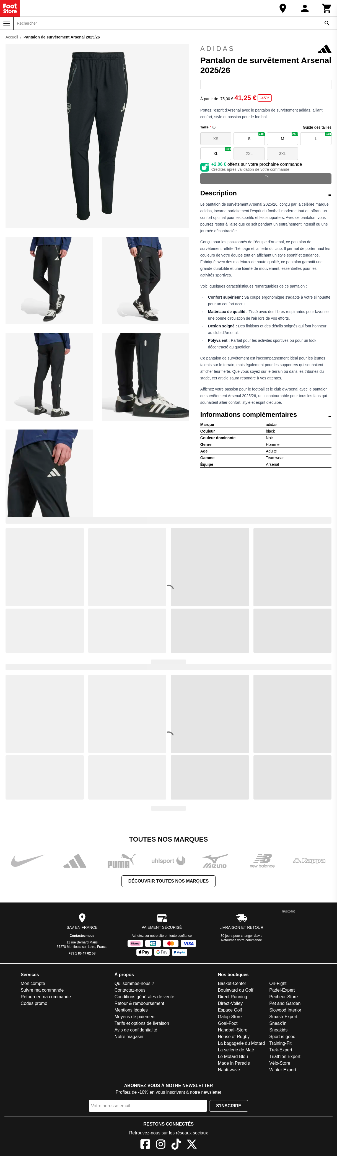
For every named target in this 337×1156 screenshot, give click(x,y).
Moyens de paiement (135, 1016)
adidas (265, 49)
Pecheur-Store (283, 996)
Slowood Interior (285, 1010)
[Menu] (6, 23)
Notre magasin (129, 1036)
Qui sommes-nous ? (134, 983)
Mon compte (33, 983)
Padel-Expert (282, 990)
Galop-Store (230, 1016)
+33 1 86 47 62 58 (82, 953)
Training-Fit (280, 1043)
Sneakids (278, 1030)
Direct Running (232, 996)
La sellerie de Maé (236, 1050)
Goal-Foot (227, 1023)
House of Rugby (234, 1036)
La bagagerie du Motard (241, 1043)
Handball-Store (232, 1030)
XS (216, 138)
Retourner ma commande (46, 996)
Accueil (12, 37)
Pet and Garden (284, 1003)
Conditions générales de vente (144, 996)
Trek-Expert (280, 1050)
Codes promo (34, 1003)
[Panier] (327, 8)
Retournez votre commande (241, 940)
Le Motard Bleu (233, 1056)
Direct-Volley (230, 1003)
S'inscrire (228, 1105)
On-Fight (277, 983)
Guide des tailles (317, 127)
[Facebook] (145, 1145)
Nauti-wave (229, 1069)
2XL (249, 153)
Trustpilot (288, 911)
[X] (191, 1145)
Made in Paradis (234, 1063)
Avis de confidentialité (136, 1030)
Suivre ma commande (42, 990)
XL (223, 151)
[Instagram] (160, 1145)
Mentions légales (131, 1010)
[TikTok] (176, 1145)
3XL (282, 153)
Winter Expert (282, 1069)
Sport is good (282, 1036)
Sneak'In (277, 1023)
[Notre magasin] (282, 8)
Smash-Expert (283, 1016)
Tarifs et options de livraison (142, 1023)
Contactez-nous (82, 936)
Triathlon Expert (284, 1056)
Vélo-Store (279, 1063)
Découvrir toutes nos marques (168, 881)
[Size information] (214, 127)
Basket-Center (232, 983)
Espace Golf (230, 1010)
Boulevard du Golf (235, 990)
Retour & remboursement (139, 1003)
